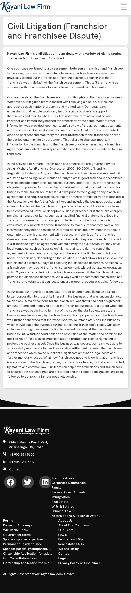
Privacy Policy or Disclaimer (79, 563)
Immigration (60, 497)
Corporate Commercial (69, 483)
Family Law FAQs (70, 539)
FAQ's (62, 535)
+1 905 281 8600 (21, 454)
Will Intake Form (15, 530)
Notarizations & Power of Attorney (76, 516)
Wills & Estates (62, 506)
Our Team (66, 530)
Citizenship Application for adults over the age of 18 (27, 553)
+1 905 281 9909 (21, 462)
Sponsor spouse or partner (23, 539)
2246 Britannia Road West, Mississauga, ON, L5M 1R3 (28, 444)
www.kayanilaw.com (47, 574)
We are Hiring (68, 549)
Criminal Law (61, 511)
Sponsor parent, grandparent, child (27, 549)
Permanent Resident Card (22, 544)
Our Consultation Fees (20, 558)
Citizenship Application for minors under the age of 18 (27, 563)
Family (56, 487)
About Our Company (73, 525)
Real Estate (59, 502)
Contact (15, 469)
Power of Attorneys (17, 525)
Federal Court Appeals (68, 492)
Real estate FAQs (71, 544)
